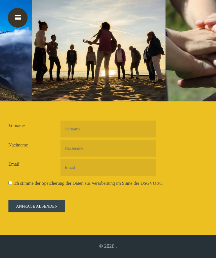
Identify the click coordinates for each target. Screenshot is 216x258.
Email (13, 164)
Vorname (16, 125)
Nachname (18, 145)
